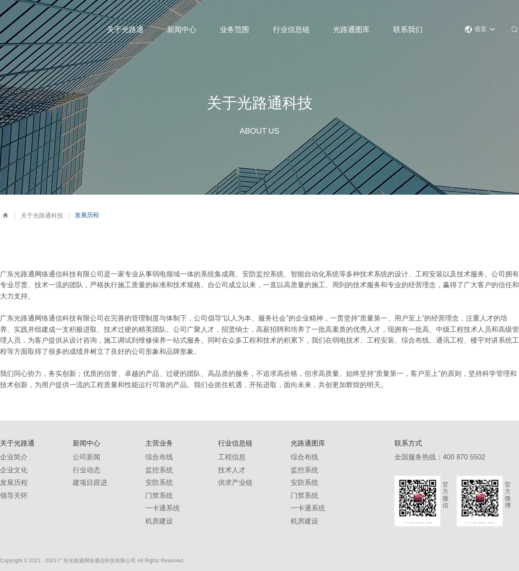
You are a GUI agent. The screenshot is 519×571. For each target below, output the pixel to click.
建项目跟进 (90, 482)
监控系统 (159, 470)
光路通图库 (351, 30)
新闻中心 (181, 30)
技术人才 (232, 470)
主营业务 (159, 443)
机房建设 (159, 521)
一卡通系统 (162, 508)
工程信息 (232, 457)
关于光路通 (125, 30)
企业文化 (14, 470)
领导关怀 (14, 495)
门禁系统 (159, 495)
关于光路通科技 (42, 215)
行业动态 (86, 470)
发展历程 (14, 482)
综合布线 (159, 457)
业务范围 (234, 30)
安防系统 (159, 482)
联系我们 (408, 30)
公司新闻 (86, 457)
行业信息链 (291, 30)
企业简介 (14, 457)
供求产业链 (235, 482)
